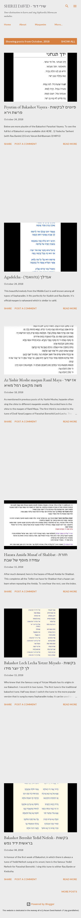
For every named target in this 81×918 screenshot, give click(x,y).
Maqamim (40, 24)
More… (59, 24)
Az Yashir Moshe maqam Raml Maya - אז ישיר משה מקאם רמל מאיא (40, 382)
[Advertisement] (40, 184)
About (22, 24)
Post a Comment (26, 143)
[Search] (67, 6)
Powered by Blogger (40, 904)
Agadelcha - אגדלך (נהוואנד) (27, 277)
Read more (70, 143)
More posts (69, 891)
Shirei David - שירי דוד (25, 6)
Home (7, 24)
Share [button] (8, 143)
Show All (68, 41)
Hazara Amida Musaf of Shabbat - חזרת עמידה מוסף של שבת (36, 557)
